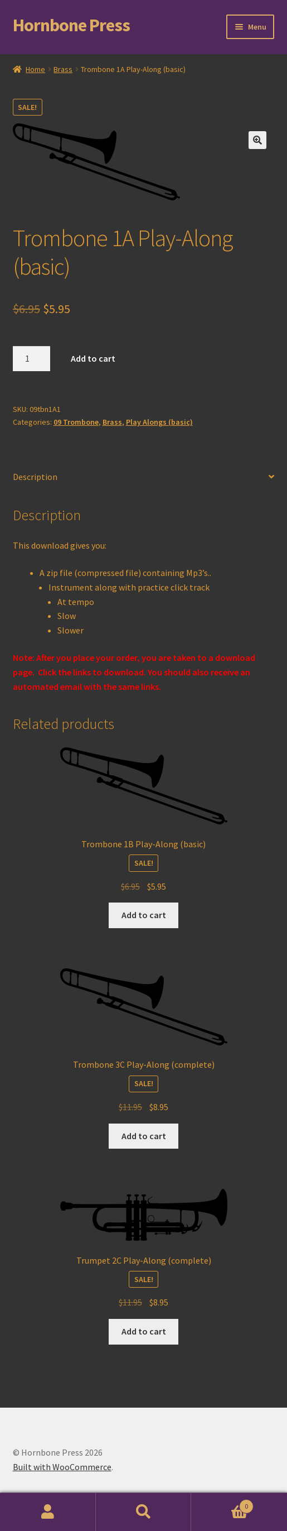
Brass (62, 69)
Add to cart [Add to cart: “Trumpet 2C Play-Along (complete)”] (143, 1331)
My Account (48, 1512)
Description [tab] (35, 476)
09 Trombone (76, 422)
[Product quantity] (32, 359)
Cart (222, 1504)
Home (35, 69)
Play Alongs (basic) (159, 422)
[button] (257, 140)
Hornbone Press (71, 25)
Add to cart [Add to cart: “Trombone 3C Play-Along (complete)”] (143, 1135)
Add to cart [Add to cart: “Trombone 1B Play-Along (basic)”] (143, 914)
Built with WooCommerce (62, 1466)
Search (144, 1512)
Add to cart (93, 358)
